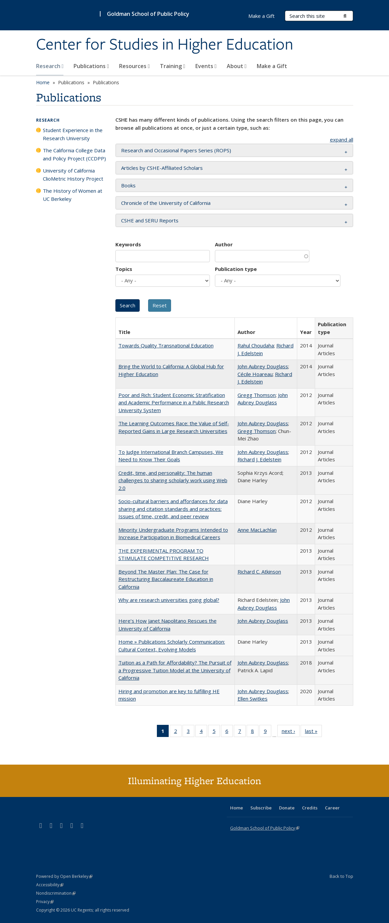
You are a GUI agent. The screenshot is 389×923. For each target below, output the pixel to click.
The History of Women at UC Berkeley (72, 194)
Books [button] (128, 185)
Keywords (128, 244)
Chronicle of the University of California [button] (166, 202)
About (237, 66)
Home (43, 82)
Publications (91, 66)
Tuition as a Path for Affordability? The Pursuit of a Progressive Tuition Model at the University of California (174, 670)
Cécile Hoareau (255, 374)
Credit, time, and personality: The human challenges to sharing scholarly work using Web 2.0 (172, 480)
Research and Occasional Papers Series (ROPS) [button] (176, 150)
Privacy (45, 901)
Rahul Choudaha (256, 345)
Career (332, 808)
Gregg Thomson (257, 395)
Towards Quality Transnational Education (166, 345)
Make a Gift (272, 66)
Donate (287, 808)
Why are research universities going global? (168, 599)
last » (313, 732)
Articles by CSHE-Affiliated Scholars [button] (162, 167)
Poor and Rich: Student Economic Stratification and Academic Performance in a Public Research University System (173, 402)
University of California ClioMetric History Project (73, 174)
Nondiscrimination (56, 893)
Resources (134, 66)
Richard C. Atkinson (259, 571)
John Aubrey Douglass (263, 366)
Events (206, 66)
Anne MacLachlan (257, 529)
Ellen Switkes (253, 698)
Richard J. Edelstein (259, 459)
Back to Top (341, 876)
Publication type (236, 269)
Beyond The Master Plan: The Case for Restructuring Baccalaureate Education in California (165, 579)
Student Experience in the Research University (73, 134)
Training (172, 66)
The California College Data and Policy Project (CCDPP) (74, 154)
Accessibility (49, 885)
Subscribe (261, 808)
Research (50, 66)
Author (224, 244)
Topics (123, 269)
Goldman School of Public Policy (148, 14)
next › (291, 732)
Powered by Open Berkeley (64, 876)
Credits (309, 808)
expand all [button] (341, 139)
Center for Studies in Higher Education (164, 45)
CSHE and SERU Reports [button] (149, 220)
